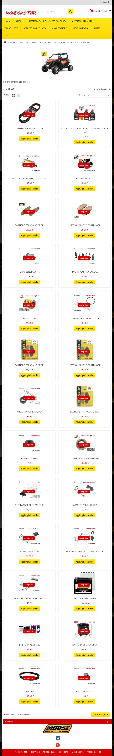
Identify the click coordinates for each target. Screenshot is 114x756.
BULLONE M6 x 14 (85, 691)
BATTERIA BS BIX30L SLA (84, 644)
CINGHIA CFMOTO (29, 691)
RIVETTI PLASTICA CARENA (84, 271)
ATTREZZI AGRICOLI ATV (35, 28)
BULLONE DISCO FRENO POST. (29, 598)
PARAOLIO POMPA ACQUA (29, 411)
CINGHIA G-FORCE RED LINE (29, 128)
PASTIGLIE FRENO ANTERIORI (29, 225)
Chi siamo (64, 751)
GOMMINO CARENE (29, 458)
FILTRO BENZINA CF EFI (29, 271)
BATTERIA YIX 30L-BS (29, 644)
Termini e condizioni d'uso (43, 751)
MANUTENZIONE (59, 28)
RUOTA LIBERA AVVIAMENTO (84, 458)
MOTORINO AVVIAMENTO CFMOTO (29, 178)
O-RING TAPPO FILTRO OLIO (85, 318)
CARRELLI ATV (11, 28)
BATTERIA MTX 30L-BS (84, 598)
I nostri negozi (21, 751)
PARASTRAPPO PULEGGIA (84, 505)
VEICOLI (19, 21)
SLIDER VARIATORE (29, 551)
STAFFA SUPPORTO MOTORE (29, 505)
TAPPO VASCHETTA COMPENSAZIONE (84, 551)
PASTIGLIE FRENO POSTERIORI (84, 225)
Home (7, 21)
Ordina (82, 95)
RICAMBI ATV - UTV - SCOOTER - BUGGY (47, 21)
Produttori (9, 721)
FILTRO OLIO (29, 318)
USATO (8, 35)
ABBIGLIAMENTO (80, 28)
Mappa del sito (94, 751)
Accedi (106, 2)
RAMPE (97, 28)
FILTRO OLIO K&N (85, 178)
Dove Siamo (78, 751)
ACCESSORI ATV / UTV (82, 21)
